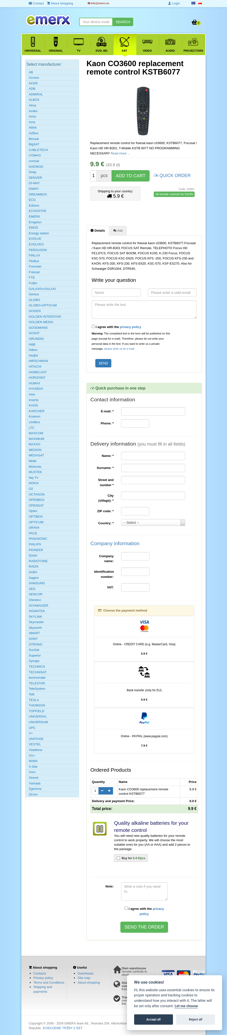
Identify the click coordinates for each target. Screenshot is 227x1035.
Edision (34, 205)
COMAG (35, 155)
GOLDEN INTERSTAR (45, 316)
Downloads (85, 973)
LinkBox (34, 422)
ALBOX (34, 100)
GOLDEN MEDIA (41, 322)
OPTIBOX (36, 516)
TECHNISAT (38, 672)
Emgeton (35, 222)
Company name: (106, 558)
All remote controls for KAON (174, 194)
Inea (32, 394)
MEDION (35, 450)
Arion (32, 116)
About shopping (89, 982)
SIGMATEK (37, 611)
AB (31, 72)
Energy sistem (39, 233)
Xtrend (33, 778)
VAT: (110, 587)
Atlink (33, 127)
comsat (34, 161)
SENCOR (36, 594)
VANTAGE (36, 739)
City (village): (106, 498)
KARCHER (36, 411)
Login (174, 3)
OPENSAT (36, 505)
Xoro (32, 772)
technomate (37, 677)
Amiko (33, 111)
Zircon (33, 794)
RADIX (34, 566)
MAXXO (34, 444)
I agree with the (116, 327)
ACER (33, 83)
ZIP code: (105, 511)
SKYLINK (35, 616)
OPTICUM (36, 522)
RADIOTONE (38, 561)
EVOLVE (35, 238)
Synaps (34, 661)
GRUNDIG (36, 339)
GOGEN (35, 311)
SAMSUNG (37, 583)
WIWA (33, 761)
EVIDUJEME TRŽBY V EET (63, 1028)
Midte (33, 461)
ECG (32, 200)
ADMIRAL (36, 94)
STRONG (36, 644)
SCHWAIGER (38, 605)
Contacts (39, 973)
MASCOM (36, 433)
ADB (32, 88)
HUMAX (34, 383)
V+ (31, 733)
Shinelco (35, 600)
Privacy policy (43, 978)
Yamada (34, 783)
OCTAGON (37, 494)
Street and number (106, 482)
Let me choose (186, 1006)
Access (34, 77)
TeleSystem (37, 688)
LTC (32, 428)
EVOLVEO (36, 244)
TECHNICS (37, 666)
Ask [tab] (118, 230)
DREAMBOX (38, 194)
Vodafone (35, 750)
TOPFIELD (36, 711)
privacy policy (130, 327)
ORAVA (34, 527)
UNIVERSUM (38, 722)
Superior (35, 655)
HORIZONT (37, 377)
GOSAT (34, 333)
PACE (33, 533)
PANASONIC (38, 538)
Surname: (105, 468)
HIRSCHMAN (38, 361)
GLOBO (34, 300)
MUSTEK (35, 472)
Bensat (34, 139)
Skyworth (35, 628)
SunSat (34, 650)
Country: (106, 523)
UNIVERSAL (38, 716)
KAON (33, 405)
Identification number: (104, 574)
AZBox (33, 133)
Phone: (107, 423)
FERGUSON (38, 250)
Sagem (34, 578)
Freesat (34, 272)
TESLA (34, 700)
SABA (33, 572)
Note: (109, 886)
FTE (32, 277)
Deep (32, 172)
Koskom (34, 416)
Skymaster (36, 622)
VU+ (32, 755)
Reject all (195, 1019)
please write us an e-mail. (119, 348)
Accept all (153, 1019)
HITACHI (35, 366)
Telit (31, 694)
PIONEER (36, 550)
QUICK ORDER (172, 175)
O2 (31, 489)
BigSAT (34, 144)
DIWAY (34, 189)
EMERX (34, 216)
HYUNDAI (36, 388)
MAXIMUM (36, 439)
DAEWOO (36, 166)
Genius (34, 294)
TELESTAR (37, 683)
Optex (33, 511)
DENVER (35, 178)
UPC (32, 728)
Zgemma (35, 789)
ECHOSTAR (37, 211)
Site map (84, 978)
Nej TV (34, 478)
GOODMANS (38, 328)
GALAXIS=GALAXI (42, 289)
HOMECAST (38, 372)
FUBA (33, 283)
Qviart (33, 555)
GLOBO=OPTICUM (43, 305)
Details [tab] (97, 230)
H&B (32, 344)
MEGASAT (36, 455)
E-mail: (107, 411)
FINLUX (34, 255)
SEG (32, 589)
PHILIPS (35, 544)
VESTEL (35, 744)
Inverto (34, 400)
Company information (115, 543)
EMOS (33, 227)
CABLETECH (38, 150)
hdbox (33, 350)
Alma (32, 105)
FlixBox (34, 261)
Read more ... (120, 153)
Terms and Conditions (48, 982)
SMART (34, 633)
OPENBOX (36, 500)
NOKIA (34, 483)
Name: (108, 456)
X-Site (33, 766)
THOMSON (37, 705)
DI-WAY (34, 183)
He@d (33, 355)
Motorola (35, 466)
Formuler (35, 266)
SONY (33, 639)
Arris (32, 122)
